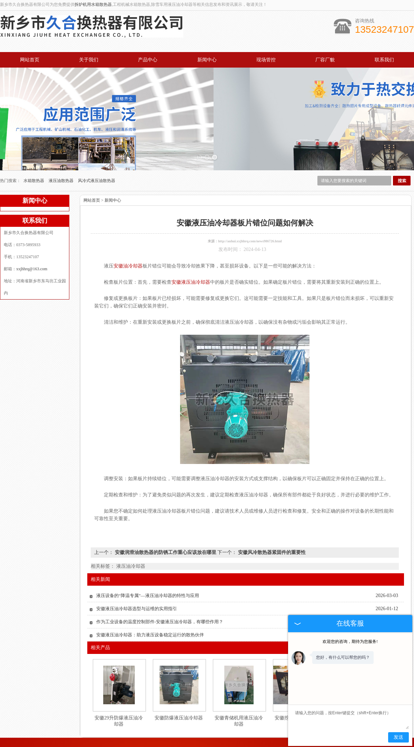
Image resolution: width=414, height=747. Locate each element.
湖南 (253, 744)
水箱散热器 (34, 149)
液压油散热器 (62, 149)
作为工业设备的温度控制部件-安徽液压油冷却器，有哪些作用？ (159, 590)
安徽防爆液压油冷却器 (179, 686)
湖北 (216, 744)
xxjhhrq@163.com (31, 237)
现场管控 (266, 59)
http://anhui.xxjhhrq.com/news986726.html (250, 210)
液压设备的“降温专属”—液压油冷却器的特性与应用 (147, 564)
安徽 (225, 744)
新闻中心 (207, 59)
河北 (197, 744)
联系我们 (384, 59)
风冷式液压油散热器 (96, 149)
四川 (244, 744)
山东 (207, 744)
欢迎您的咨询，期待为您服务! (350, 641)
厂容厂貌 (325, 59)
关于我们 (88, 59)
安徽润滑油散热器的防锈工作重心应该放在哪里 (165, 521)
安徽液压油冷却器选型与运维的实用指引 (136, 577)
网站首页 (29, 59)
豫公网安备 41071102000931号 (207, 739)
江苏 (234, 744)
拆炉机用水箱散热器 (93, 4)
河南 (188, 744)
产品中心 (147, 59)
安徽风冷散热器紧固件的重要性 (271, 521)
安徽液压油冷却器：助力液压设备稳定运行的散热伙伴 (150, 603)
